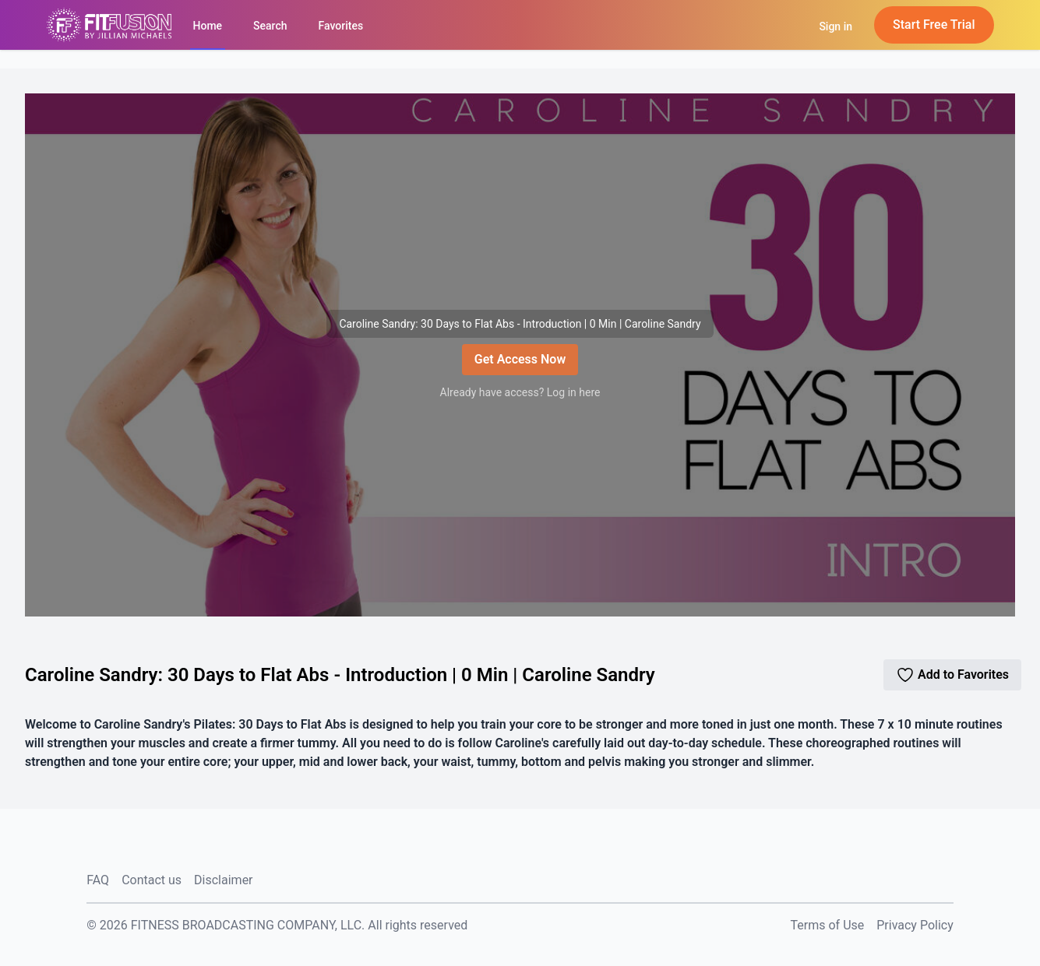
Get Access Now (520, 359)
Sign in (835, 26)
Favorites (341, 25)
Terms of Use (828, 925)
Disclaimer (223, 880)
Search (270, 25)
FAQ (97, 880)
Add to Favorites (952, 675)
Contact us (152, 880)
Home (208, 25)
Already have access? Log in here (520, 392)
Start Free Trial (934, 24)
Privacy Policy (915, 925)
